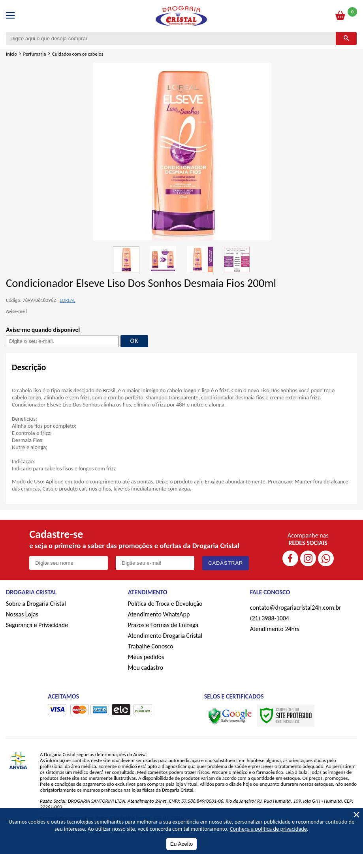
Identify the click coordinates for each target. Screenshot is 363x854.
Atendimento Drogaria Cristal (165, 635)
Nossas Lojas (22, 614)
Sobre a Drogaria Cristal (36, 603)
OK (134, 341)
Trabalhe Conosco (150, 646)
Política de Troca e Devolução (165, 603)
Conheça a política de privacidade (268, 828)
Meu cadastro (145, 667)
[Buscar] (346, 38)
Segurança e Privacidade (37, 625)
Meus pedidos (146, 657)
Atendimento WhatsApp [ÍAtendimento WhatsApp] (159, 614)
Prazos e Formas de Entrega (163, 625)
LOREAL (67, 300)
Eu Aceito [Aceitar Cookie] (181, 844)
